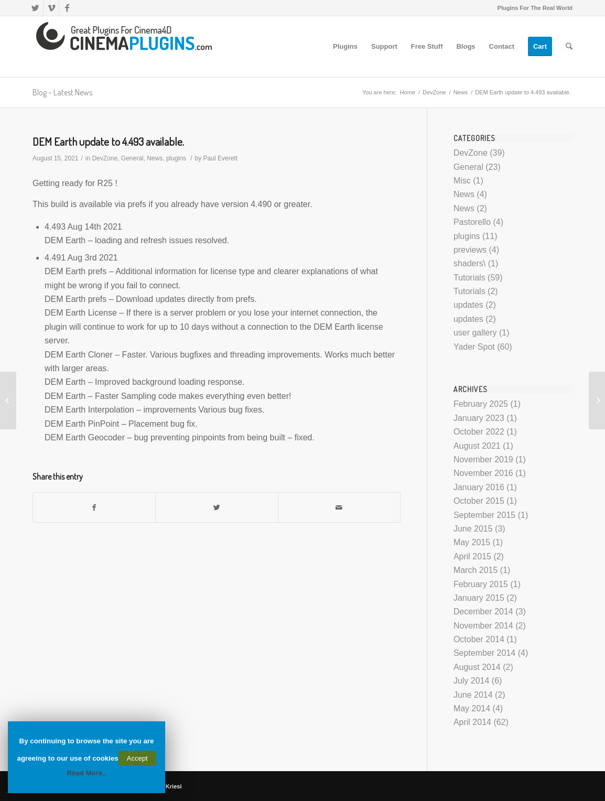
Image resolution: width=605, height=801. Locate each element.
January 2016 (478, 487)
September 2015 (484, 515)
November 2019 (483, 459)
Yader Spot (474, 346)
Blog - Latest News (62, 92)
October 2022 (478, 431)
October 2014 (478, 639)
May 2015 (471, 542)
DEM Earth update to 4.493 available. (108, 141)
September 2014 (484, 652)
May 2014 (471, 708)
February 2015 (480, 584)
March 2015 (475, 570)
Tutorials (469, 277)
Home (407, 92)
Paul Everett (220, 158)
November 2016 (483, 473)
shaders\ (469, 263)
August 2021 (477, 445)
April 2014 (472, 722)
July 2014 (471, 680)
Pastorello (472, 222)
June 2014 (473, 694)
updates (468, 304)
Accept (137, 758)
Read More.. (86, 773)
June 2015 (473, 528)
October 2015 (478, 500)
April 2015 (472, 556)
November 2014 (483, 625)
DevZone (434, 92)
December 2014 (483, 611)
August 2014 (477, 667)
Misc (462, 180)
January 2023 (478, 418)
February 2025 (480, 403)
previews (470, 249)
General (132, 158)
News (460, 92)
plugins (176, 158)
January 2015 (478, 597)
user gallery (475, 332)
